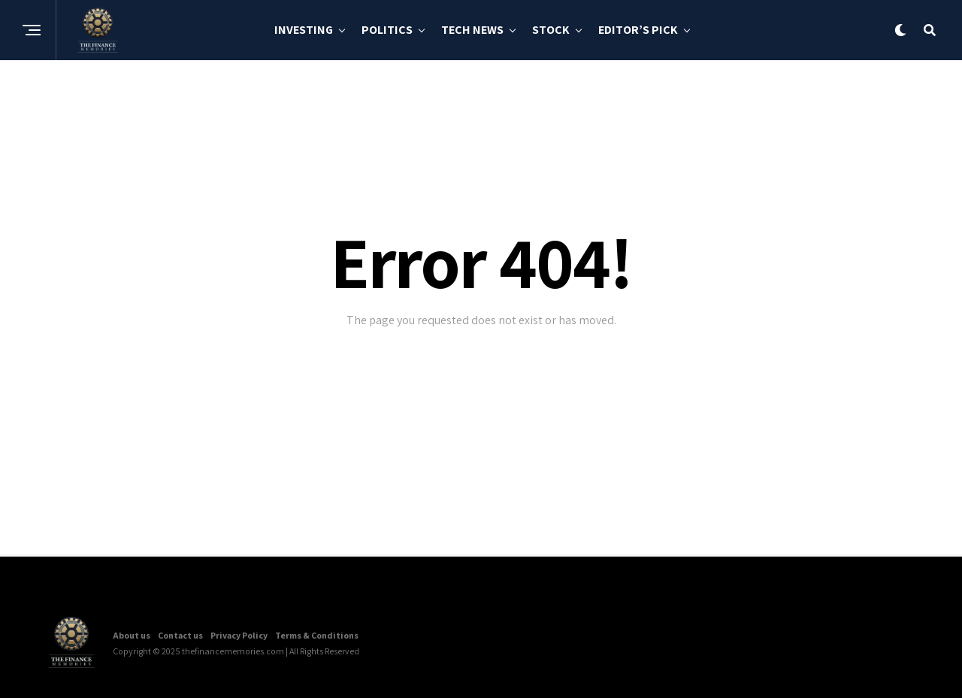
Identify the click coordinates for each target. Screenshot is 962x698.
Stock (551, 30)
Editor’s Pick (638, 30)
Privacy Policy (239, 635)
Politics (387, 30)
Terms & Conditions (316, 635)
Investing (303, 30)
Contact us (180, 635)
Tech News (472, 30)
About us (131, 635)
